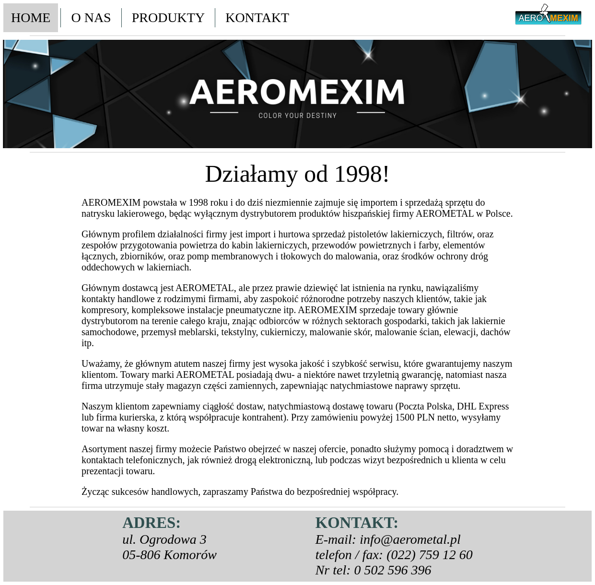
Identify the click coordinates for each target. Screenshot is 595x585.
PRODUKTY (168, 17)
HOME (30, 17)
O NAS (91, 17)
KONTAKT (257, 17)
